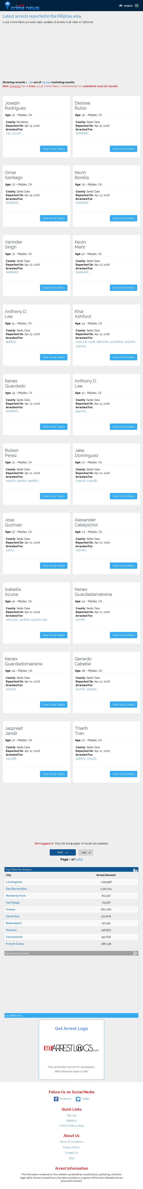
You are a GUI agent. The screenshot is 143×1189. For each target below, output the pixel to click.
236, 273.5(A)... (14, 133)
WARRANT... (83, 133)
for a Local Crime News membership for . (64, 86)
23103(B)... (12, 758)
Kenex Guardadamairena (93, 592)
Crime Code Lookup (71, 1125)
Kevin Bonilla (82, 175)
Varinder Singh (13, 244)
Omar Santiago (14, 175)
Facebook (62, 1098)
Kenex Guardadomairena (23, 661)
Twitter (82, 1098)
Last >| (85, 852)
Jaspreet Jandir (14, 731)
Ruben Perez (11, 453)
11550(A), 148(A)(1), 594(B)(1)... (23, 480)
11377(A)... (81, 619)
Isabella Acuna (13, 592)
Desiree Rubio (82, 105)
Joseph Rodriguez (15, 105)
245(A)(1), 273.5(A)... (87, 758)
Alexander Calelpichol (86, 522)
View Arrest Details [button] (53, 148)
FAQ (71, 1158)
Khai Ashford (83, 314)
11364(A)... (12, 689)
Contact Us (71, 1152)
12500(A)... (82, 550)
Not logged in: (44, 843)
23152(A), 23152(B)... (87, 480)
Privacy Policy (71, 1147)
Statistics (71, 1120)
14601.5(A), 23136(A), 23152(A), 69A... (27, 619)
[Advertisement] (71, 53)
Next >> (63, 852)
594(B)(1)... (12, 341)
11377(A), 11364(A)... (87, 689)
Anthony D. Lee (16, 314)
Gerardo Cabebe (83, 661)
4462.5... (10, 550)
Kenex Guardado (15, 383)
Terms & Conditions (71, 1141)
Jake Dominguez (86, 453)
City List (71, 1115)
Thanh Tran (81, 731)
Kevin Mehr (80, 244)
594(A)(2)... (82, 411)
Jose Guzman (13, 522)
